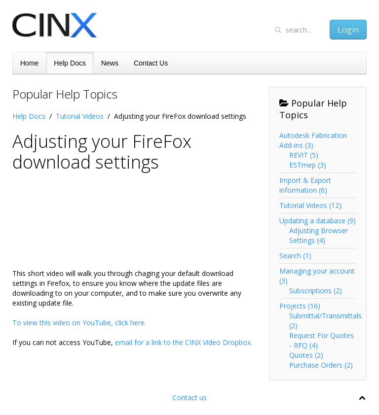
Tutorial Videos (80, 116)
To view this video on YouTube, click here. (79, 322)
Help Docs (70, 63)
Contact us (189, 397)
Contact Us (151, 63)
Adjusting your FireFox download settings (101, 151)
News (109, 63)
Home (29, 63)
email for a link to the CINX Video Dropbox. (183, 342)
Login (348, 29)
